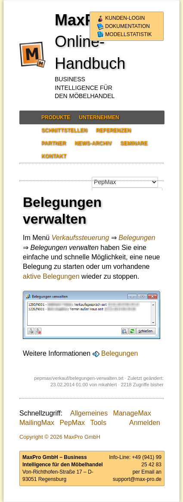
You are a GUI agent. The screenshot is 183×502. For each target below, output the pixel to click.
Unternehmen (99, 117)
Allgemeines (89, 413)
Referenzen (113, 130)
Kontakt (53, 156)
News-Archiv (93, 143)
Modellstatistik (124, 34)
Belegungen (136, 237)
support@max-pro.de (137, 479)
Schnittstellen (64, 130)
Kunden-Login (121, 18)
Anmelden (144, 422)
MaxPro (83, 20)
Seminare (133, 143)
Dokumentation (123, 26)
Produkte (55, 117)
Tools (98, 422)
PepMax (72, 422)
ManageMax (132, 413)
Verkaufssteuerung (80, 237)
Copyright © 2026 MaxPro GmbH (59, 437)
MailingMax (36, 422)
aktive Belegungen (51, 276)
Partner (53, 143)
